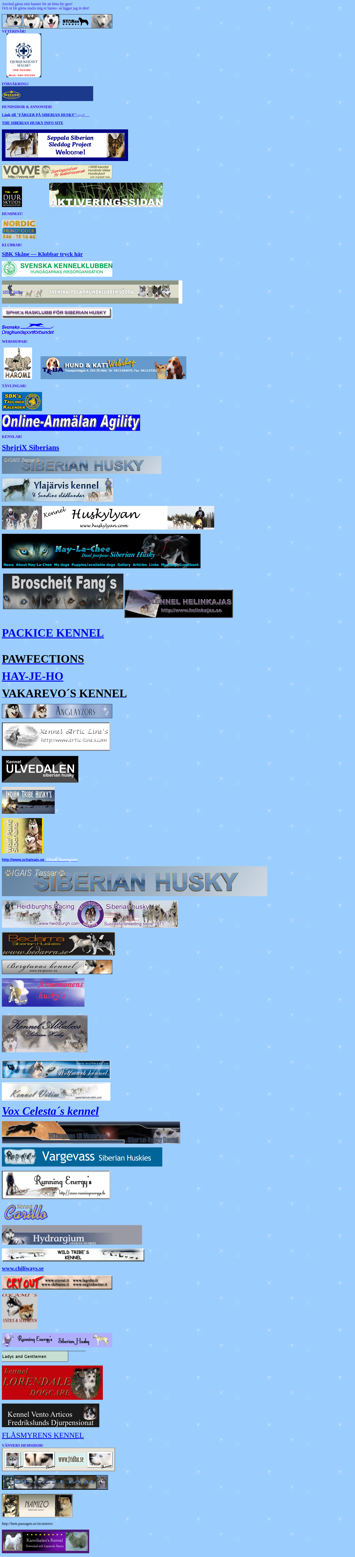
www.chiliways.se (23, 1268)
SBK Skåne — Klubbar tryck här (42, 254)
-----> (53, 115)
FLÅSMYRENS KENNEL (43, 1435)
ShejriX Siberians (30, 447)
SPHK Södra (12, 292)
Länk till (9, 115)
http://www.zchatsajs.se (23, 860)
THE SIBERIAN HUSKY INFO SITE (32, 123)
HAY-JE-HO (32, 676)
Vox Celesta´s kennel (50, 1111)
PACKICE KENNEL (53, 633)
